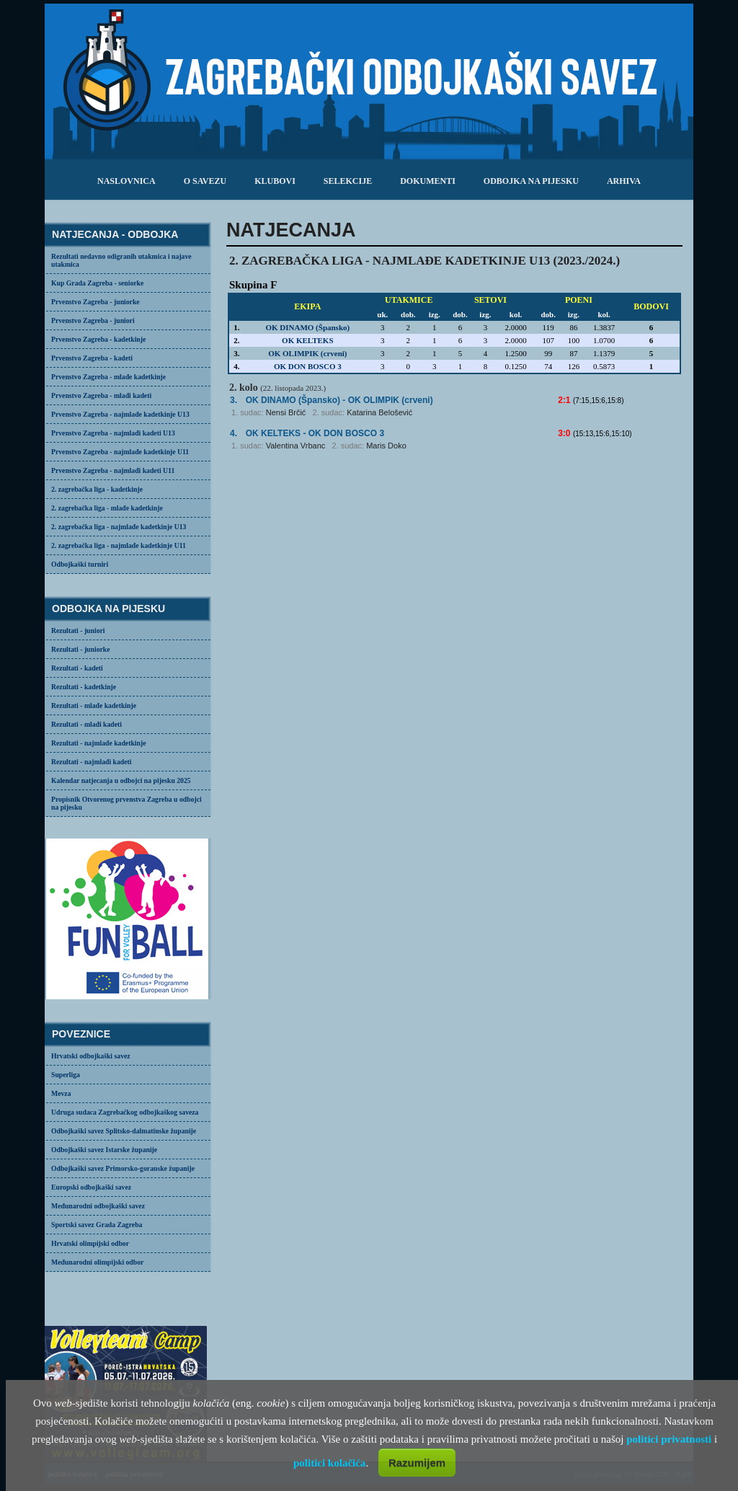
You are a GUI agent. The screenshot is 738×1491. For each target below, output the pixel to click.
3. (233, 400)
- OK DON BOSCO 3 (315, 433)
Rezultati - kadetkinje (83, 687)
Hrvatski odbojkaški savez (90, 1056)
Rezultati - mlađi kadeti (86, 724)
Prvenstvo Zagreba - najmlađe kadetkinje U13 (120, 414)
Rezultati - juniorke (80, 649)
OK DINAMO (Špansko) (307, 327)
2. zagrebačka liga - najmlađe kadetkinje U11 (118, 545)
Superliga (65, 1075)
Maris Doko (386, 445)
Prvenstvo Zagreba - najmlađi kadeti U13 (113, 433)
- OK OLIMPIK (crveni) (339, 400)
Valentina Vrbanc (296, 445)
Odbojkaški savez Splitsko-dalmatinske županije (123, 1131)
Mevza (61, 1093)
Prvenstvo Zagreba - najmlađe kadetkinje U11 (120, 452)
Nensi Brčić (286, 412)
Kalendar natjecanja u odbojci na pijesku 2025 (121, 780)
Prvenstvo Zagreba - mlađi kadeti (101, 395)
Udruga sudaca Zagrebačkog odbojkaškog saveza (124, 1112)
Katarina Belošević (379, 412)
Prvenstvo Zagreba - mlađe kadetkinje (108, 377)
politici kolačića (329, 1463)
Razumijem (416, 1462)
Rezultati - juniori (78, 630)
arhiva (624, 181)
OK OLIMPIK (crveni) (307, 353)
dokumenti (427, 181)
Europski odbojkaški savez (91, 1187)
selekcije (348, 181)
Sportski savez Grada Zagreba (96, 1225)
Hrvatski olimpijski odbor (90, 1243)
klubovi (274, 181)
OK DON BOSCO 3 (308, 366)
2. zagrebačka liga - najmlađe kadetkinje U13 (118, 527)
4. (233, 433)
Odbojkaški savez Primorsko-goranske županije (123, 1168)
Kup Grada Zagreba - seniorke (97, 283)
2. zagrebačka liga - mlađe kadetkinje (107, 508)
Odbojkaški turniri (79, 564)
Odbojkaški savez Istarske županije (104, 1150)
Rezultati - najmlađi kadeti (91, 762)
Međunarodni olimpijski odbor (97, 1262)
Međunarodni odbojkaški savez (98, 1206)
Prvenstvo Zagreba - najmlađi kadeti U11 (112, 470)
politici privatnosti (668, 1439)
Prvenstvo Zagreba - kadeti (92, 358)
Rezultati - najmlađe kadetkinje (98, 743)
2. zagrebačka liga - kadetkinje (97, 489)
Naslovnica (126, 181)
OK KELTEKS (307, 340)
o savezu (205, 181)
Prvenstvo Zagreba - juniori (93, 320)
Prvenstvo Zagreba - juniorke (95, 302)
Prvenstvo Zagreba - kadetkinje (98, 339)
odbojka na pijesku (531, 181)
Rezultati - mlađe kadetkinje (93, 705)
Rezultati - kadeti (77, 668)
